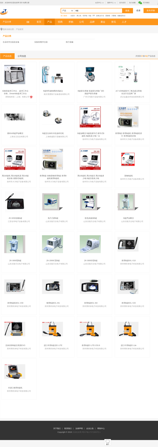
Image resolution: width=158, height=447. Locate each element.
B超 (90, 16)
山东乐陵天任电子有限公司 (57, 221)
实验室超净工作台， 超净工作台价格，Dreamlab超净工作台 (15, 92)
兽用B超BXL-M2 (91, 303)
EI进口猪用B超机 (15, 388)
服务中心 (110, 3)
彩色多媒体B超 (91, 218)
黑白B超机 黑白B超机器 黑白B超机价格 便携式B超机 (15, 177)
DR (94, 15)
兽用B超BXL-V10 (129, 260)
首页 (39, 22)
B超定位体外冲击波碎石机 (53, 133)
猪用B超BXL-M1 (53, 303)
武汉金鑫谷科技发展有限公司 (132, 97)
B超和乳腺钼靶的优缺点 (53, 91)
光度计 (73, 16)
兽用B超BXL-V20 (129, 303)
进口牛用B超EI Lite (128, 345)
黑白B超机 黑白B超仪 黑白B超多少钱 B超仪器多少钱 (90, 177)
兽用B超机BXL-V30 (15, 303)
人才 (124, 22)
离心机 (79, 16)
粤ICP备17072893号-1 (91, 432)
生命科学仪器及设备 (11, 42)
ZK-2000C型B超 (53, 260)
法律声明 (79, 428)
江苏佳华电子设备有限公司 (19, 221)
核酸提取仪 (121, 16)
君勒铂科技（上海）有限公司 (18, 97)
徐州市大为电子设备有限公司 (94, 139)
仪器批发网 (77, 432)
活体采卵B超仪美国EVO (15, 345)
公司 (81, 22)
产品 (49, 22)
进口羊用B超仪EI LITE (53, 345)
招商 (60, 22)
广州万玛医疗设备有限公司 (94, 97)
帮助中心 (101, 428)
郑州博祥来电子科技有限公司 (132, 264)
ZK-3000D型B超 (90, 260)
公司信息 (22, 56)
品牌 (92, 22)
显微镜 (107, 16)
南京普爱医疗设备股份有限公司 (57, 94)
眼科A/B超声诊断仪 (15, 133)
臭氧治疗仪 (100, 16)
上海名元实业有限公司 (19, 137)
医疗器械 (69, 42)
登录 (21, 3)
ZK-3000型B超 (15, 260)
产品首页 (19, 29)
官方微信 (146, 3)
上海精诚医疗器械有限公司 (57, 137)
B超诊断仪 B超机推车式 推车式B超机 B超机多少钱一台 (90, 134)
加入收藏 (132, 3)
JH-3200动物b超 (15, 218)
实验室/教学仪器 (41, 42)
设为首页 (122, 3)
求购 (71, 22)
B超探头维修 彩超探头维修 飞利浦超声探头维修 (91, 92)
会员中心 (98, 3)
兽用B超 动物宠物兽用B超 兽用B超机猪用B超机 (53, 177)
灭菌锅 (113, 16)
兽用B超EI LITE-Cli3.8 (91, 345)
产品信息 (7, 56)
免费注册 (26, 3)
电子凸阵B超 (53, 218)
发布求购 (151, 10)
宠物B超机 (128, 176)
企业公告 (90, 428)
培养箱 (85, 16)
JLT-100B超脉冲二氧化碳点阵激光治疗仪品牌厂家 (129, 92)
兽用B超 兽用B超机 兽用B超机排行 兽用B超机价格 (128, 134)
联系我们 (68, 428)
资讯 (113, 22)
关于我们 (57, 428)
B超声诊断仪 (128, 218)
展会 (103, 22)
